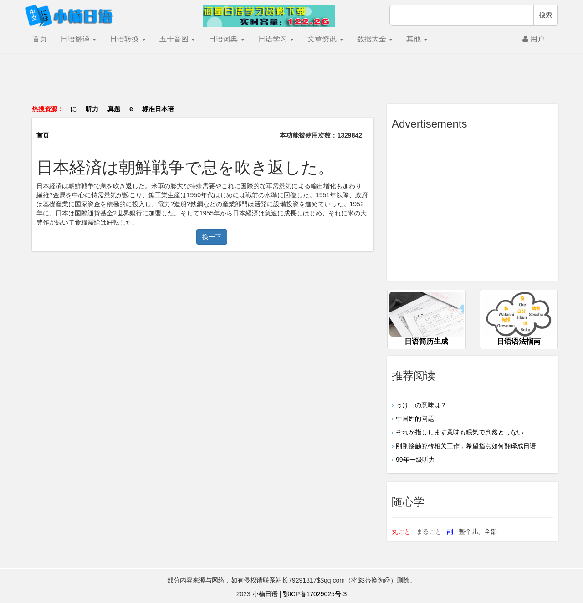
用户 (533, 39)
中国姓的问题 (415, 418)
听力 (92, 108)
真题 (113, 108)
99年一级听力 (415, 459)
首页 (39, 39)
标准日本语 (158, 108)
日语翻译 (78, 39)
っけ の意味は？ (421, 405)
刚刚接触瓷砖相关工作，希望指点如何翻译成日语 (466, 446)
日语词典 (226, 39)
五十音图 (177, 39)
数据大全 (375, 39)
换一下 (211, 236)
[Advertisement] (291, 83)
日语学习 (276, 39)
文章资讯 (325, 39)
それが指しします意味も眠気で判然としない (459, 432)
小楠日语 (265, 594)
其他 (416, 39)
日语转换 (127, 39)
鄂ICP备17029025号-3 (315, 594)
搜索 (545, 15)
